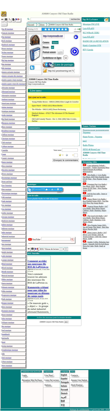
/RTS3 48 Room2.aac (91, 149)
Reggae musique (7, 303)
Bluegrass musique (8, 123)
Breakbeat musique (8, 131)
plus (66, 322)
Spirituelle (5, 338)
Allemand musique (8, 92)
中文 (63, 405)
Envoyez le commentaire (65, 160)
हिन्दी (63, 401)
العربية (63, 397)
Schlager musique (7, 322)
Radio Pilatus (88, 145)
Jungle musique (7, 252)
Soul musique (6, 330)
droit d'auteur (77, 385)
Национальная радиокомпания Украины (96, 131)
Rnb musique (6, 68)
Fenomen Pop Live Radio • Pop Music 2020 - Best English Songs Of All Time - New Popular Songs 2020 (95, 187)
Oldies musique (7, 279)
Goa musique (6, 209)
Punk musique (6, 299)
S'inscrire (53, 199)
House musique (7, 49)
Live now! (48, 375)
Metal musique (6, 264)
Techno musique (7, 52)
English (64, 375)
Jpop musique (6, 248)
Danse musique (6, 162)
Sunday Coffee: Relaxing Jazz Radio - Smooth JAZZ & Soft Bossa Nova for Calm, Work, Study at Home (96, 245)
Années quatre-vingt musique (12, 80)
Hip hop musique (7, 60)
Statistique (32, 184)
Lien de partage (58, 64)
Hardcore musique (8, 221)
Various (55, 42)
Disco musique (6, 166)
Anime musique (7, 107)
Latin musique (6, 256)
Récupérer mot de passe (32, 380)
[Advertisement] (55, 5)
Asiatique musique (8, 111)
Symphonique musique (9, 350)
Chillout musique (7, 135)
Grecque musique (7, 217)
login (24, 375)
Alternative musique (8, 95)
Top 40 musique (7, 29)
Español (64, 378)
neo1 (85, 141)
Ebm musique (6, 189)
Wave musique (6, 366)
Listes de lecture (51, 380)
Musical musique (7, 275)
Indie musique (6, 232)
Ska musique (6, 326)
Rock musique (6, 41)
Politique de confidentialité (79, 410)
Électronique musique (9, 193)
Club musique (6, 142)
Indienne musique (7, 229)
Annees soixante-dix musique (12, 76)
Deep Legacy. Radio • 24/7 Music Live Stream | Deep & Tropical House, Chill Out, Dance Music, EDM (95, 236)
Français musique (7, 33)
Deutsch (64, 393)
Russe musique (6, 315)
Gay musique (6, 205)
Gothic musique (7, 213)
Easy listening (6, 185)
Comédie (4, 150)
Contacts (74, 375)
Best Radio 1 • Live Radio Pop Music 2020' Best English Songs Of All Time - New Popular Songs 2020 (96, 178)
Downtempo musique (9, 178)
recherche (75, 19)
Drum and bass (6, 182)
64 (52, 47)
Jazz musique (6, 244)
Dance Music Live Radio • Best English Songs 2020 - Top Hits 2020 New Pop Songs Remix (95, 201)
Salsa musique (6, 319)
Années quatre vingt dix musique (13, 84)
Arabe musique (6, 115)
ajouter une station (79, 380)
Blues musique (6, 127)
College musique (7, 146)
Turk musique (6, 358)
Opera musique (6, 283)
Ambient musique (7, 99)
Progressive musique (8, 295)
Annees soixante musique (10, 72)
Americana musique (8, 103)
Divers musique (7, 174)
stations (47, 385)
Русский (64, 389)
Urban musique (6, 362)
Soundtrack (5, 334)
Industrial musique (8, 236)
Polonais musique (7, 287)
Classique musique (8, 139)
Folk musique (6, 197)
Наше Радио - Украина (92, 137)
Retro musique (6, 307)
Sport (3, 342)
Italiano (64, 386)
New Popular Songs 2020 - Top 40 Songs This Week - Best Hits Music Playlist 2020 (96, 227)
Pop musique (6, 37)
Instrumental (6, 240)
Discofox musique (8, 170)
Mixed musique (7, 268)
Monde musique (7, 272)
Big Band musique (8, 119)
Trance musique (7, 56)
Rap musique (6, 64)
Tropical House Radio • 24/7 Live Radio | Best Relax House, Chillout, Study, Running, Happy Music (95, 209)
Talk (3, 354)
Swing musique (7, 346)
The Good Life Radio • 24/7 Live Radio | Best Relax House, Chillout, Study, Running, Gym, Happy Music (95, 219)
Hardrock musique (8, 45)
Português (65, 382)
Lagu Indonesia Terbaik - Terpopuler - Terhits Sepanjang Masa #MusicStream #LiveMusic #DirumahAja (96, 169)
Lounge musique (7, 260)
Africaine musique (8, 88)
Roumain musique (8, 311)
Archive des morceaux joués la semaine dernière (54, 317)
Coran (3, 154)
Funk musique (6, 201)
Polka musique (6, 291)
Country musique (7, 158)
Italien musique (7, 225)
